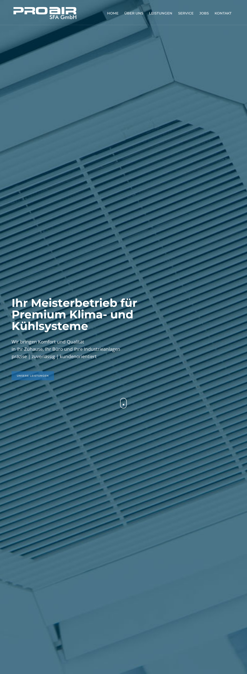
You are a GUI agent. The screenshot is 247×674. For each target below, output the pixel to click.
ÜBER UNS (133, 13)
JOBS (204, 13)
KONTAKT (223, 13)
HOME (112, 13)
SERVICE (186, 13)
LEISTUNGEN (160, 13)
